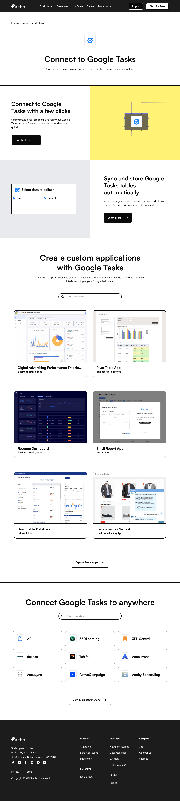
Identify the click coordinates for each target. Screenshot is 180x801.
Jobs (142, 746)
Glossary (114, 758)
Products (44, 6)
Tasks (20, 197)
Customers (62, 6)
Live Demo (77, 6)
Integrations (18, 22)
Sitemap (143, 758)
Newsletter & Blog (119, 746)
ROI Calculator (118, 764)
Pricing (90, 6)
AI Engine (85, 746)
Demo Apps (87, 776)
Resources (102, 6)
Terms (28, 771)
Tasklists (52, 197)
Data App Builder (89, 752)
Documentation (118, 752)
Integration (86, 758)
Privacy (15, 771)
